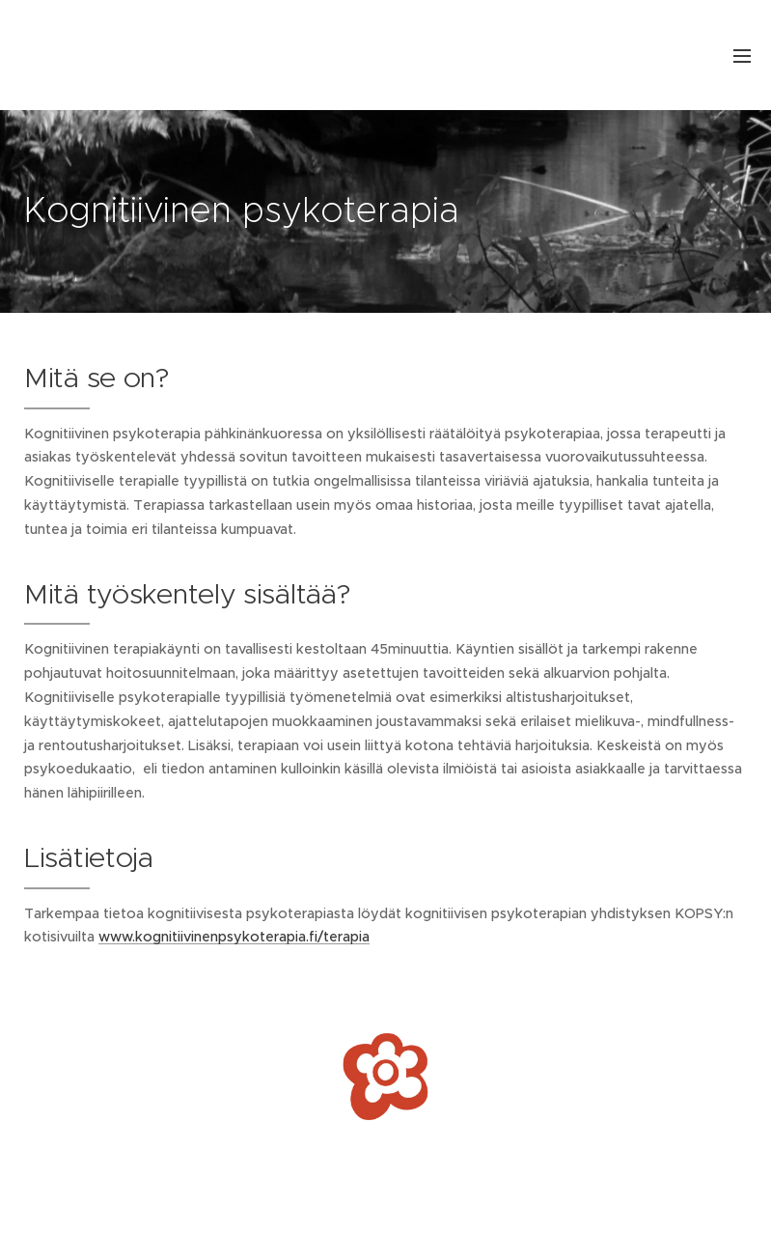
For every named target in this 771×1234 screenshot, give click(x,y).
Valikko (742, 56)
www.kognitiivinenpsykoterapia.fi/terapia (234, 936)
